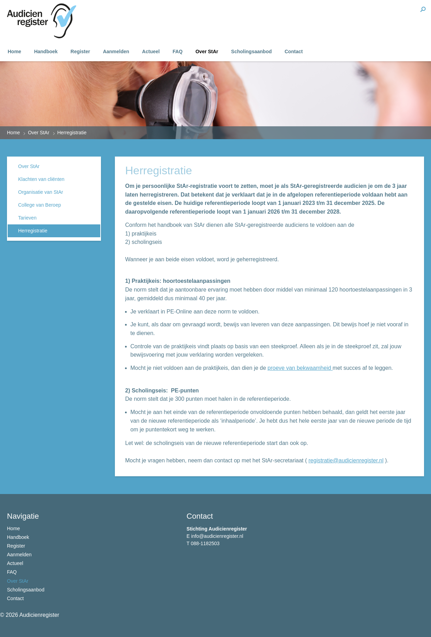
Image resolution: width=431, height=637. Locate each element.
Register (80, 51)
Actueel (151, 51)
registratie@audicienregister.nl (345, 460)
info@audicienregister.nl (217, 536)
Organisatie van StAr (40, 192)
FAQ (178, 51)
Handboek (46, 51)
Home (14, 51)
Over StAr (206, 51)
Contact (294, 51)
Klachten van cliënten (41, 179)
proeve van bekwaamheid (300, 368)
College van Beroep (39, 205)
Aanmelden (116, 51)
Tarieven (27, 218)
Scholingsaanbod (251, 51)
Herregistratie (32, 230)
